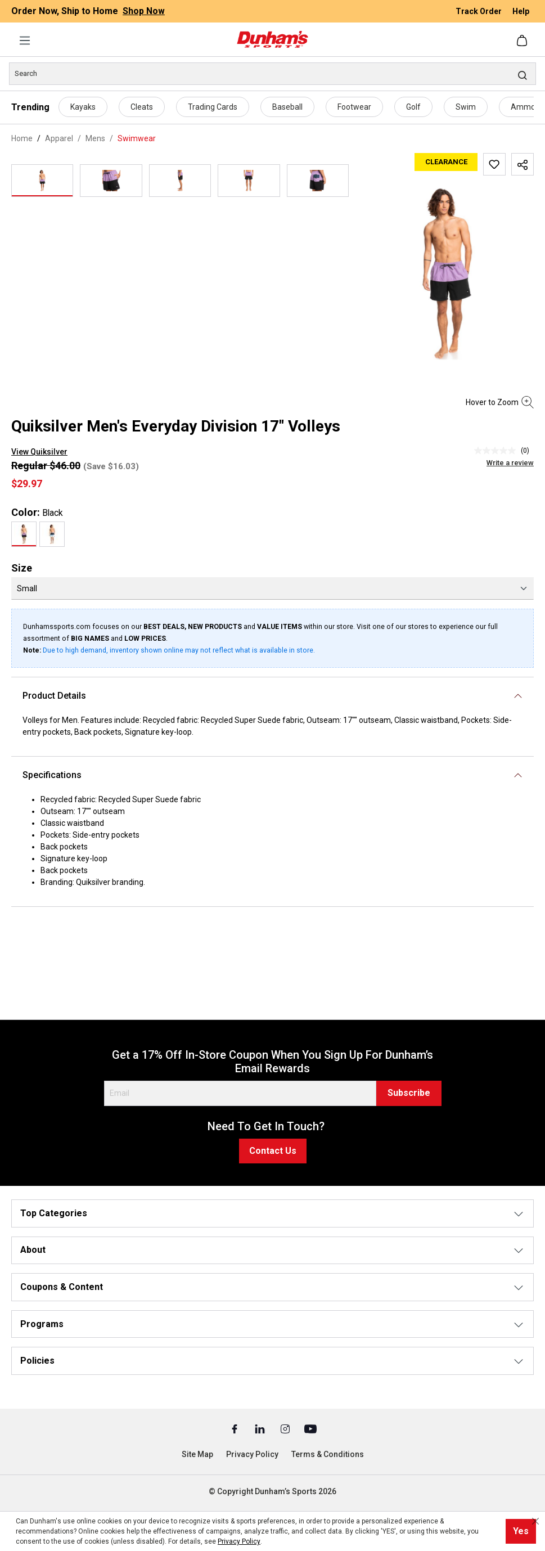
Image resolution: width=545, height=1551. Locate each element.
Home (22, 138)
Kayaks (83, 106)
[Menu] (24, 40)
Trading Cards (212, 106)
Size (21, 568)
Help (520, 11)
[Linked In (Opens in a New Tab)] (261, 1428)
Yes (521, 1531)
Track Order (479, 11)
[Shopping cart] (523, 40)
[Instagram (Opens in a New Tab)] (286, 1428)
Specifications (52, 775)
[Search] (272, 73)
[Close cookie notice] (535, 1521)
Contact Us (272, 1150)
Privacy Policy (252, 1454)
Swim (466, 106)
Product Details (54, 695)
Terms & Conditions (327, 1454)
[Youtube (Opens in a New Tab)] (310, 1428)
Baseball (287, 106)
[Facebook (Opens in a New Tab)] (235, 1428)
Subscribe (409, 1092)
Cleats (141, 106)
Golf (413, 106)
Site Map (197, 1454)
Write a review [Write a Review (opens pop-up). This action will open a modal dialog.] (510, 462)
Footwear (354, 106)
